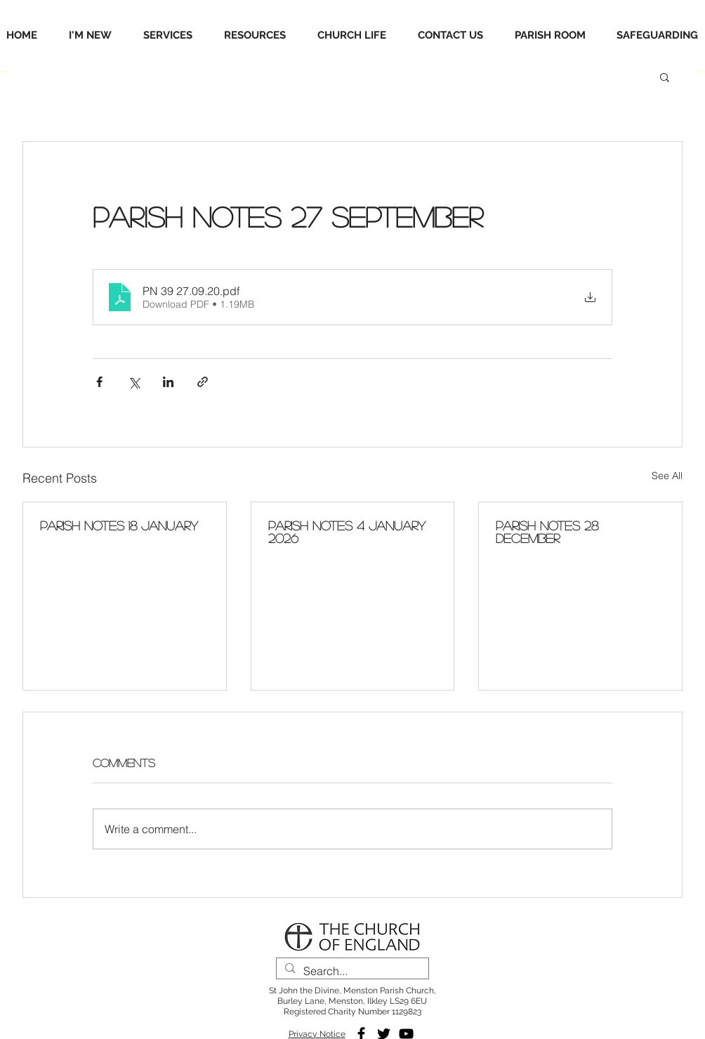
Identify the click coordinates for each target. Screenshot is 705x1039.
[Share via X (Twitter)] (133, 381)
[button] (664, 76)
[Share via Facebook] (99, 381)
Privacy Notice (317, 1034)
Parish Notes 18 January (119, 525)
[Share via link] (202, 381)
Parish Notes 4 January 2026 (347, 531)
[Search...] (351, 971)
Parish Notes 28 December (547, 531)
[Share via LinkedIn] (168, 381)
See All (667, 475)
